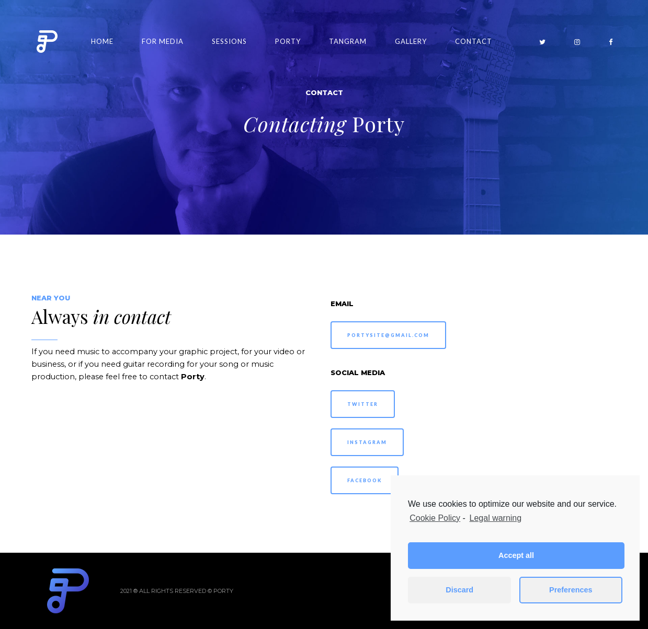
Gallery (411, 41)
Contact (473, 41)
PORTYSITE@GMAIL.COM (388, 335)
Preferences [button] (570, 590)
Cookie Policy (435, 518)
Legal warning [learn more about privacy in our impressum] (496, 518)
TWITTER (362, 404)
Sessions (229, 41)
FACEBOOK (364, 480)
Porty (288, 41)
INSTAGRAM (367, 442)
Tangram (348, 41)
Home (102, 41)
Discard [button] (459, 590)
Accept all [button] (516, 555)
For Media (163, 41)
